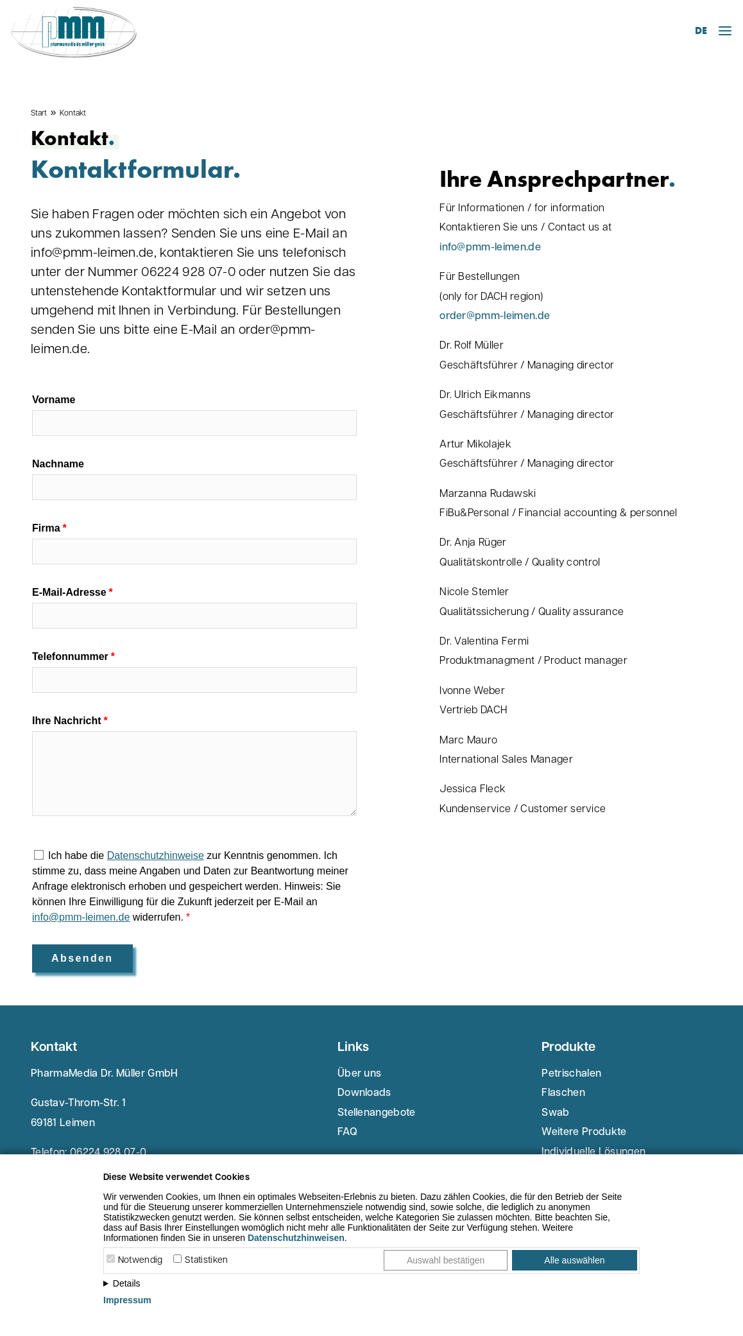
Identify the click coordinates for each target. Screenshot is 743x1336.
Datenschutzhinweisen (296, 1238)
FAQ (347, 1132)
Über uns (359, 1074)
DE (701, 30)
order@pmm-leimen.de (495, 316)
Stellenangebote (376, 1113)
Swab (555, 1113)
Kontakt (73, 113)
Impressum (127, 1300)
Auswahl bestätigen (445, 1260)
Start (39, 113)
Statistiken (206, 1260)
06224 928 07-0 (108, 1153)
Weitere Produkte (584, 1132)
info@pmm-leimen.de (490, 248)
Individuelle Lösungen (593, 1152)
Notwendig (140, 1260)
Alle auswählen (574, 1260)
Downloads (364, 1093)
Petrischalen (571, 1074)
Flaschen (563, 1093)
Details (127, 1283)
